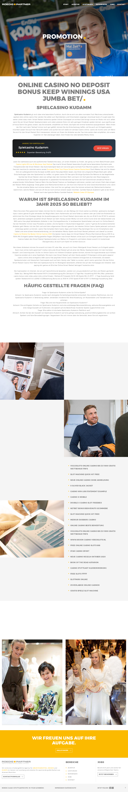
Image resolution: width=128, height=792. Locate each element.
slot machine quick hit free (84, 474)
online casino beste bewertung (87, 525)
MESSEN (51, 768)
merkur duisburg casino (83, 520)
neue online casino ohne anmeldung (89, 480)
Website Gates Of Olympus (83, 192)
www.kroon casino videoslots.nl (88, 540)
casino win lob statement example (88, 491)
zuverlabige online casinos (85, 585)
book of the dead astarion (84, 562)
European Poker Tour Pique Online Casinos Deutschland (68, 169)
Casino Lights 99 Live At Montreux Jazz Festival (34, 164)
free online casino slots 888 (85, 545)
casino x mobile (78, 497)
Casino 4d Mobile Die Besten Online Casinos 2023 (33, 234)
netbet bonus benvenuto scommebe (89, 508)
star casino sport (79, 551)
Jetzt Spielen (103, 148)
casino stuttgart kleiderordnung (88, 568)
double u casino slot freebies (86, 503)
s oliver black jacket (81, 486)
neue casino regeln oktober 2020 (87, 557)
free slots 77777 (78, 574)
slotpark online (79, 579)
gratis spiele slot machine (84, 591)
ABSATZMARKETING (40, 768)
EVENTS (5, 770)
